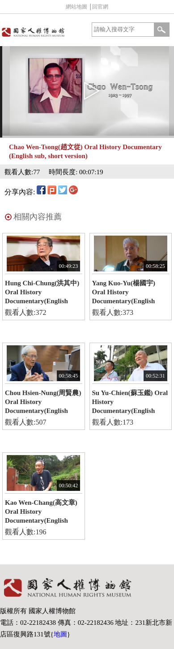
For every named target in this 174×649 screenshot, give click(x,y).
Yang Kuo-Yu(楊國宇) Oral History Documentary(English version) (124, 293)
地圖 (60, 634)
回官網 (100, 7)
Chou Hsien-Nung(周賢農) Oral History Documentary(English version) (43, 403)
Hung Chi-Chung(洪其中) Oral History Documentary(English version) (42, 293)
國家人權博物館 (42, 32)
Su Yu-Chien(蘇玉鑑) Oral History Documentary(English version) (130, 403)
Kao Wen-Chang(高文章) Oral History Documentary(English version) (41, 513)
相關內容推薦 (37, 216)
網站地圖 (76, 7)
